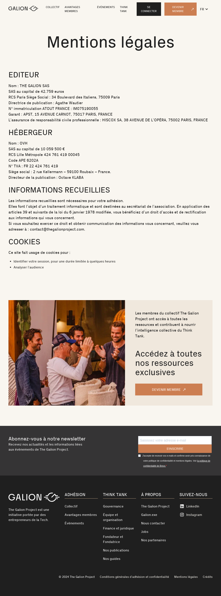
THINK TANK (124, 9)
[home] (23, 9)
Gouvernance (113, 506)
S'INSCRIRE (175, 448)
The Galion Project (155, 506)
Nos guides (111, 558)
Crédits (208, 576)
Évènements (74, 523)
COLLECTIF (53, 7)
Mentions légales (186, 576)
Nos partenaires (153, 540)
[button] (206, 9)
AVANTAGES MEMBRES (72, 9)
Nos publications (116, 550)
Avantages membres (81, 515)
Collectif (71, 506)
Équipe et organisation (112, 517)
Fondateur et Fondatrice (113, 539)
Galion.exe (149, 515)
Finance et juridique (118, 528)
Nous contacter (153, 523)
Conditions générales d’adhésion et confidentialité (134, 576)
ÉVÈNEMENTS (106, 7)
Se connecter (149, 9)
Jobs (144, 531)
